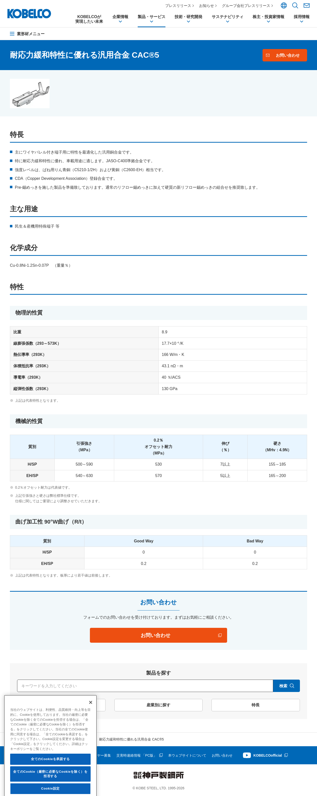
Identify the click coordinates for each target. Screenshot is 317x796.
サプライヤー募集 (97, 755)
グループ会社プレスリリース (246, 5)
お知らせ (206, 5)
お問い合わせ (222, 755)
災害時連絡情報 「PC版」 (136, 755)
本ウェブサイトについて (187, 755)
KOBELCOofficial (267, 755)
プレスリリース (178, 5)
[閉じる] (90, 731)
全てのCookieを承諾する (50, 788)
